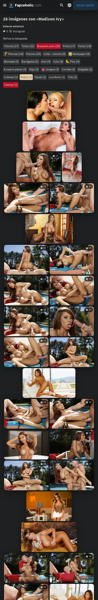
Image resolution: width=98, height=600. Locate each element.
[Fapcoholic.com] (25, 5)
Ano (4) (45, 61)
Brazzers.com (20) (48, 46)
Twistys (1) (11, 85)
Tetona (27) (11, 46)
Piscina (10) (33, 54)
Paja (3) (34, 69)
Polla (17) (69, 46)
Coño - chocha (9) (55, 54)
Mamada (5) (11, 61)
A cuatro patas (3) (15, 69)
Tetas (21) (27, 46)
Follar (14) (84, 46)
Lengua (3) (52, 69)
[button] (4, 5)
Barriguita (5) (30, 61)
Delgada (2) (85, 69)
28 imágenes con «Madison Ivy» (33, 19)
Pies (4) (74, 61)
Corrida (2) (68, 69)
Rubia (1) (26, 77)
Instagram (19, 31)
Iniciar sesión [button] (85, 5)
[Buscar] (62, 5)
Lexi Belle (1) (57, 77)
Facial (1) (40, 77)
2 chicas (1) (11, 77)
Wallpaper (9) (81, 54)
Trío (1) (72, 77)
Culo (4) (58, 61)
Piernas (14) (15, 54)
